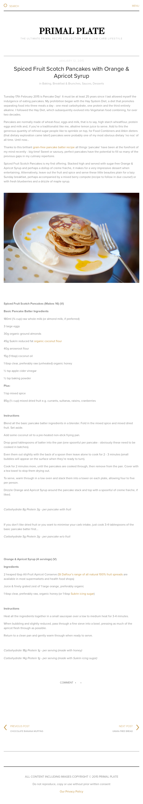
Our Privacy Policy (71, 791)
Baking (46, 83)
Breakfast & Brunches (66, 83)
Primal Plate (71, 31)
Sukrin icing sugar (82, 594)
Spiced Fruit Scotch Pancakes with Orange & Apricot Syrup (71, 72)
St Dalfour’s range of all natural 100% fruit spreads (90, 574)
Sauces (86, 83)
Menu (135, 5)
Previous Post (26, 728)
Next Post (122, 728)
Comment (66, 682)
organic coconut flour (48, 341)
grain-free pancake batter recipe (54, 147)
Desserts (98, 83)
